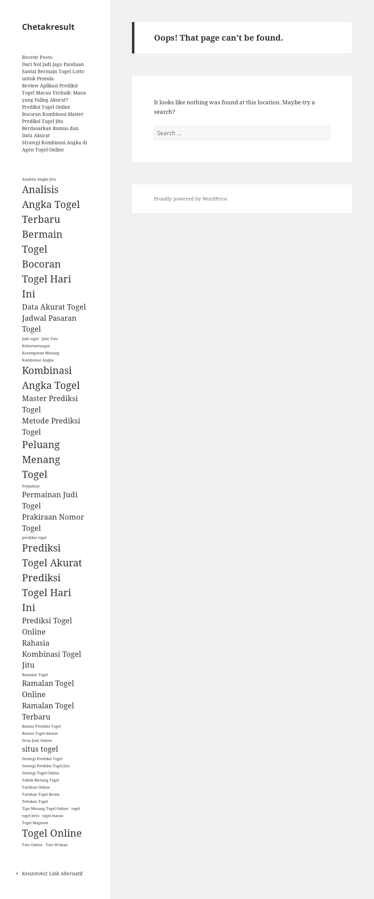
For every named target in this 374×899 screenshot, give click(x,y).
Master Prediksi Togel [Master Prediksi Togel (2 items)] (50, 403)
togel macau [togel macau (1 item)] (52, 815)
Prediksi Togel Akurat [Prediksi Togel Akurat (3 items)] (52, 555)
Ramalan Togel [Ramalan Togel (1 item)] (35, 674)
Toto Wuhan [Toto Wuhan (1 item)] (57, 844)
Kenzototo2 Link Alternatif (52, 873)
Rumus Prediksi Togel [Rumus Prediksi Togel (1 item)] (41, 726)
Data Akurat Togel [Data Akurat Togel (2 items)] (54, 307)
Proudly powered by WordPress (190, 198)
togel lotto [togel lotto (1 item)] (30, 815)
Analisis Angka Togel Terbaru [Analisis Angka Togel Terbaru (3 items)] (51, 204)
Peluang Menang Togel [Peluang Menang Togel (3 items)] (41, 459)
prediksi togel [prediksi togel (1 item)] (34, 537)
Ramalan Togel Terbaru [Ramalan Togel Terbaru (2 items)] (48, 711)
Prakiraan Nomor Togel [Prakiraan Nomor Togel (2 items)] (53, 522)
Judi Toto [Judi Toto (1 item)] (50, 338)
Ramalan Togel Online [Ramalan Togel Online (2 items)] (48, 688)
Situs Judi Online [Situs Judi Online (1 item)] (37, 740)
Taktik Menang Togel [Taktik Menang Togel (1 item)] (40, 780)
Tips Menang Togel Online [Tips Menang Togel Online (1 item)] (45, 808)
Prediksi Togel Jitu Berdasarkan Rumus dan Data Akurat (50, 128)
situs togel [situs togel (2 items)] (40, 749)
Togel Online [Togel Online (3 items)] (52, 833)
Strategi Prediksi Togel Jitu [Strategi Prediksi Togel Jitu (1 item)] (46, 766)
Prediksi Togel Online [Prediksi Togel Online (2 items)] (47, 625)
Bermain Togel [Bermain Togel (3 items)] (42, 241)
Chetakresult (48, 26)
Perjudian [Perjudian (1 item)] (31, 486)
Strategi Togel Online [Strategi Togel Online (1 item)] (40, 773)
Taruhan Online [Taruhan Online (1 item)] (36, 787)
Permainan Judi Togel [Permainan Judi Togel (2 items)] (50, 499)
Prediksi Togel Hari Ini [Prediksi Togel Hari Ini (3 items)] (46, 592)
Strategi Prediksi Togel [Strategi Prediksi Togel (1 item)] (42, 758)
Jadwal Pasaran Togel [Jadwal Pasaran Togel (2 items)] (49, 323)
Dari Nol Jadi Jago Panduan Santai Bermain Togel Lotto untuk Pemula (53, 71)
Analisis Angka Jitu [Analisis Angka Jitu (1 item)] (39, 179)
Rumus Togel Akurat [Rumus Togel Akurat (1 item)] (40, 733)
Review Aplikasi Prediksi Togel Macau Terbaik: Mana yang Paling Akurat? (54, 92)
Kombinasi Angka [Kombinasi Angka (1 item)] (37, 360)
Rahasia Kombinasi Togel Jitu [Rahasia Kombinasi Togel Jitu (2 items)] (51, 654)
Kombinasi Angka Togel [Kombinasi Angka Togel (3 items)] (51, 377)
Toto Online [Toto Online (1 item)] (32, 844)
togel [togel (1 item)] (75, 808)
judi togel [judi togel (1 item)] (30, 338)
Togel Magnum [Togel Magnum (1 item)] (35, 822)
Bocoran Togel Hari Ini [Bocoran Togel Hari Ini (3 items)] (46, 278)
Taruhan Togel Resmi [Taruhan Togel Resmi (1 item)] (41, 794)
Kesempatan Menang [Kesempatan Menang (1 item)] (40, 353)
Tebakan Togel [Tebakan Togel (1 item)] (35, 801)
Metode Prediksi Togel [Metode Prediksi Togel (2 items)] (51, 426)
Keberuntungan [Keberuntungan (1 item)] (36, 345)
